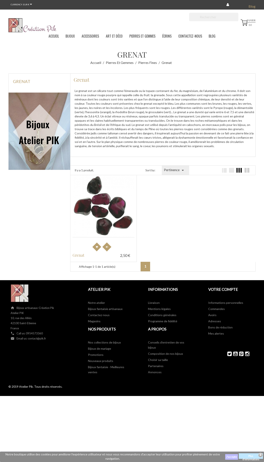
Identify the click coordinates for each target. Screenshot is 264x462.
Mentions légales (159, 304)
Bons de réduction (220, 322)
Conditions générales (162, 310)
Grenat (21, 81)
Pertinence (174, 170)
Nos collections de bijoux (104, 337)
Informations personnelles (225, 298)
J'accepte (231, 456)
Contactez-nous (99, 310)
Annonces (155, 367)
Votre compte (223, 284)
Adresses (214, 316)
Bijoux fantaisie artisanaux (105, 304)
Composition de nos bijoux (165, 349)
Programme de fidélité (162, 316)
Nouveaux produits (100, 356)
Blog (252, 6)
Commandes (216, 304)
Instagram (245, 349)
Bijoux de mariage (99, 344)
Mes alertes (216, 329)
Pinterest (239, 349)
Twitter (227, 349)
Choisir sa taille (158, 355)
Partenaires (155, 361)
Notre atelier (96, 298)
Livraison (154, 298)
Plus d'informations (250, 456)
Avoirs (212, 310)
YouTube (233, 349)
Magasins (94, 316)
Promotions (95, 350)
